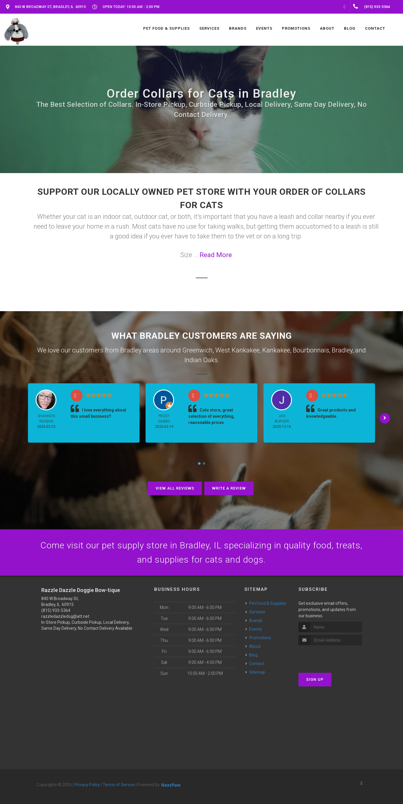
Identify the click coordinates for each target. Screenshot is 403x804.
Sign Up (315, 679)
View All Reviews (175, 488)
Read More (216, 255)
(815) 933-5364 (55, 610)
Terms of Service (119, 784)
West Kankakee (237, 350)
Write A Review (229, 488)
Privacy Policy (87, 784)
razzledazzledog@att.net (65, 616)
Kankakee (276, 350)
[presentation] (330, 656)
